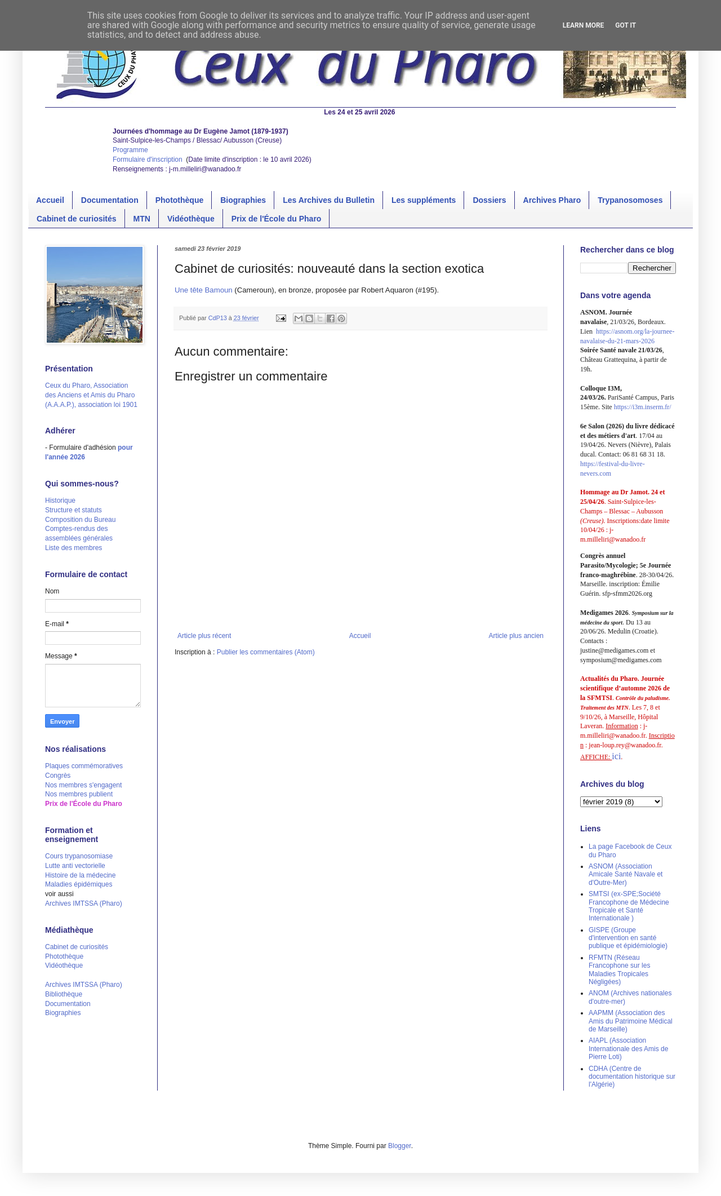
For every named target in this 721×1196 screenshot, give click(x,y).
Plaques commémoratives (84, 766)
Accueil (50, 200)
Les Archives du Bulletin (329, 200)
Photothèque (179, 200)
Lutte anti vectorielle (75, 866)
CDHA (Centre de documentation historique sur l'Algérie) (632, 1077)
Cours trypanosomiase (79, 856)
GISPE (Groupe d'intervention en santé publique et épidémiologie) (628, 938)
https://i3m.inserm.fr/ (642, 407)
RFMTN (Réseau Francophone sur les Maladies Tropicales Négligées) (619, 970)
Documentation (110, 200)
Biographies (243, 200)
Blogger (399, 1146)
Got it (625, 25)
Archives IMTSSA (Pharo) (83, 903)
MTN (141, 218)
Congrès (57, 775)
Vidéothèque (191, 218)
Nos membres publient (79, 794)
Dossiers (489, 200)
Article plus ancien (516, 636)
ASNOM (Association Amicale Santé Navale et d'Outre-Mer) (625, 874)
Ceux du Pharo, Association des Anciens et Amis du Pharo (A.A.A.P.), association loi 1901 (91, 395)
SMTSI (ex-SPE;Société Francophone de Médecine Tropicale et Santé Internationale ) (629, 906)
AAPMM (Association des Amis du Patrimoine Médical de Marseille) (631, 1021)
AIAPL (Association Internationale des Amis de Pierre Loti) (628, 1048)
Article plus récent (204, 636)
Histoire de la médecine (80, 875)
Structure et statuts (73, 510)
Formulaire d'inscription (148, 159)
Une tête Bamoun (204, 290)
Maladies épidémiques (78, 884)
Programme (130, 150)
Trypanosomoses (630, 200)
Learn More (583, 25)
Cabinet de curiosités (77, 218)
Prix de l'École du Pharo (277, 218)
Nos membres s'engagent (83, 785)
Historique (60, 500)
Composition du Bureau (80, 520)
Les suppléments (423, 200)
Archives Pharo (552, 200)
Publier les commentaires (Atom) (266, 652)
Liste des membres (73, 548)
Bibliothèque (63, 994)
